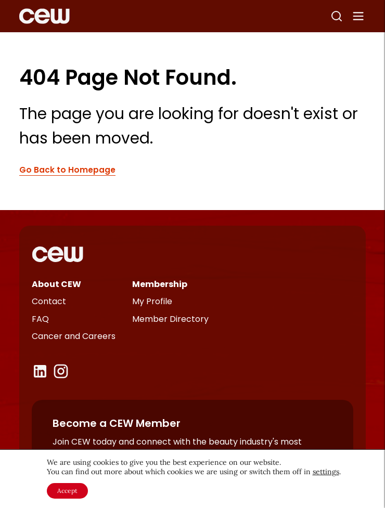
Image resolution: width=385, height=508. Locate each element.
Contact (49, 301)
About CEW (56, 284)
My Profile (152, 301)
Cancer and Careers (74, 336)
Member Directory (170, 319)
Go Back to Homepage (67, 170)
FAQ (40, 319)
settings (326, 471)
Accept (67, 490)
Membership (159, 284)
